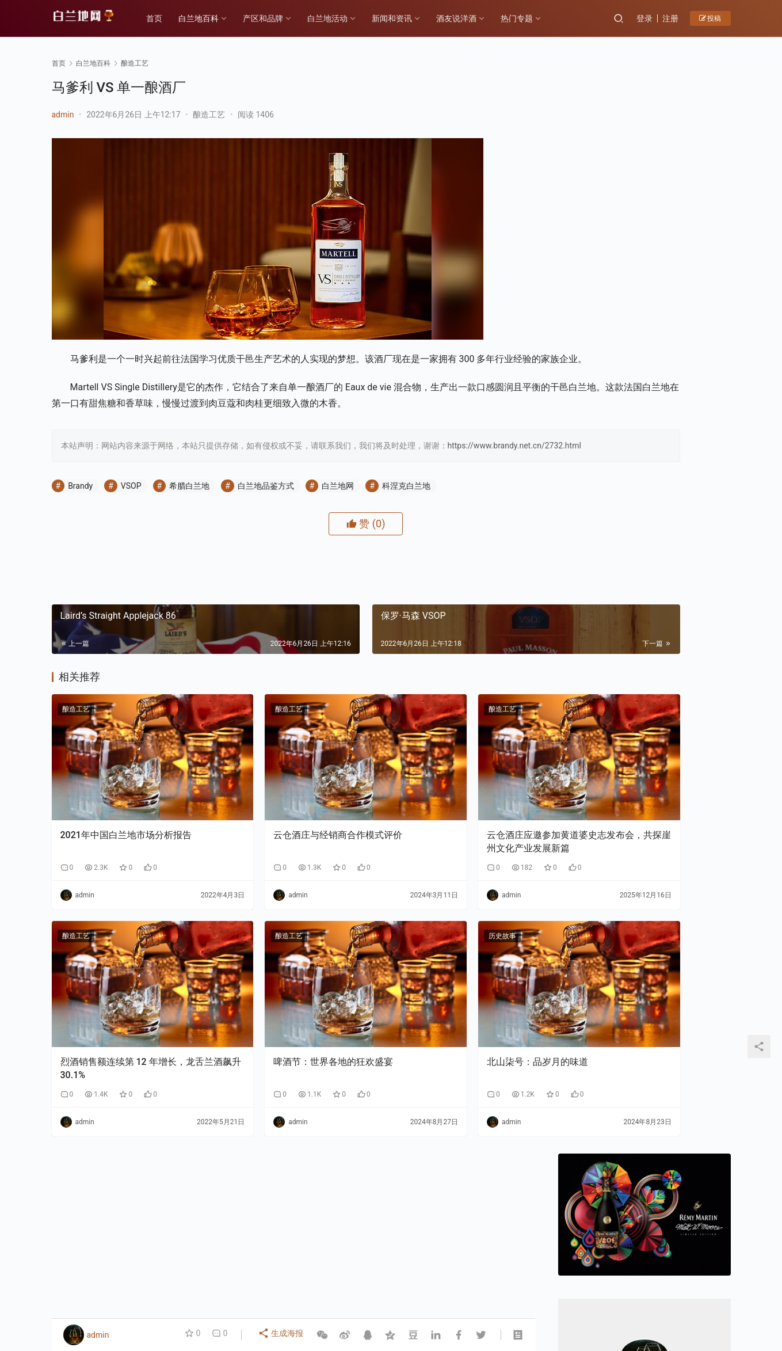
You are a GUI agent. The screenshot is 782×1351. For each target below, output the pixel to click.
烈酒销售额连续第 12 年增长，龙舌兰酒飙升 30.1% (127, 1039)
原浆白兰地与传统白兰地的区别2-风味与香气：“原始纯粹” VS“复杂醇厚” (598, 1111)
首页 (165, 18)
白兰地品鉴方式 (266, 517)
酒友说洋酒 (467, 18)
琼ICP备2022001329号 (304, 1301)
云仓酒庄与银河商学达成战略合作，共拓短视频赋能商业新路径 (689, 1196)
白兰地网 (338, 517)
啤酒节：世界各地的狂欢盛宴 (285, 1032)
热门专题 (527, 18)
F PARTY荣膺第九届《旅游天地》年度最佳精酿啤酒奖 (598, 1027)
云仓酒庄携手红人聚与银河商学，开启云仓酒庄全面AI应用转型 (598, 1196)
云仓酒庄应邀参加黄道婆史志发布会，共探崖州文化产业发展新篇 (454, 843)
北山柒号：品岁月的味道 (440, 1032)
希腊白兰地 (189, 517)
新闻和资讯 (402, 18)
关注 (619, 408)
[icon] (684, 1295)
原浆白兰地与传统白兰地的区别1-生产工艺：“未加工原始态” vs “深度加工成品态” (689, 1111)
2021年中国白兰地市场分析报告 (126, 836)
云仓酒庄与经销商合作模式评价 (289, 836)
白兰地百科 (209, 18)
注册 (670, 18)
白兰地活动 (338, 18)
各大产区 (180, 1283)
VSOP (131, 517)
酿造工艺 (209, 114)
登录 (644, 18)
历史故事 (405, 937)
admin (63, 114)
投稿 (710, 18)
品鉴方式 (386, 1283)
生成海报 (282, 1335)
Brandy (80, 517)
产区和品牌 (273, 18)
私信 (670, 408)
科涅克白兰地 (406, 517)
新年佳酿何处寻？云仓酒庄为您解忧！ (642, 498)
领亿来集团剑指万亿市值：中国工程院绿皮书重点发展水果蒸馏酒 (689, 1027)
